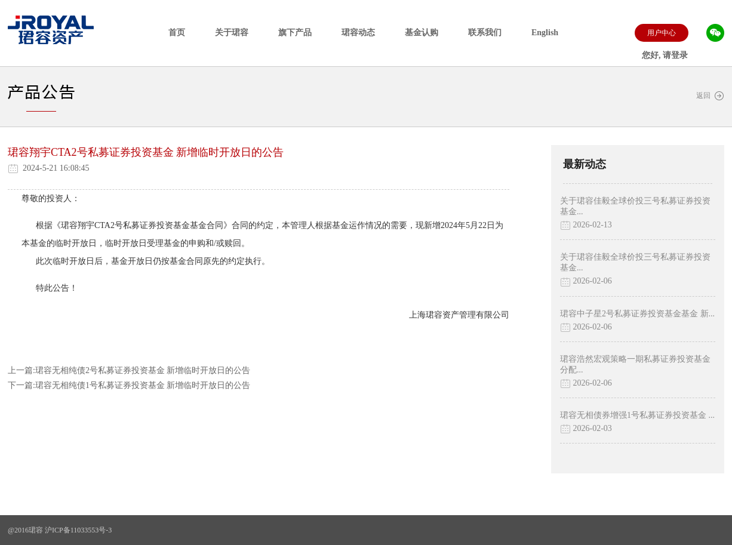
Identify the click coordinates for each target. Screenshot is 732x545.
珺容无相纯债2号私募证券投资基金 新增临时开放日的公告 (143, 370)
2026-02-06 (586, 281)
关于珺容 (231, 32)
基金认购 (421, 32)
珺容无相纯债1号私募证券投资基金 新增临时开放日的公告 (143, 385)
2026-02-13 (586, 225)
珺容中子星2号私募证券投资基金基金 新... (637, 313)
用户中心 (661, 33)
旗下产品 (295, 32)
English (544, 32)
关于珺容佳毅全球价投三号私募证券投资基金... (635, 206)
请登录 (675, 55)
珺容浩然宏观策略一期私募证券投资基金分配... (635, 364)
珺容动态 (358, 32)
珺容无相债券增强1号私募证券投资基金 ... (637, 415)
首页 (176, 32)
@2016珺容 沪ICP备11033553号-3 (60, 530)
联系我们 (485, 32)
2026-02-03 (586, 429)
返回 (710, 96)
